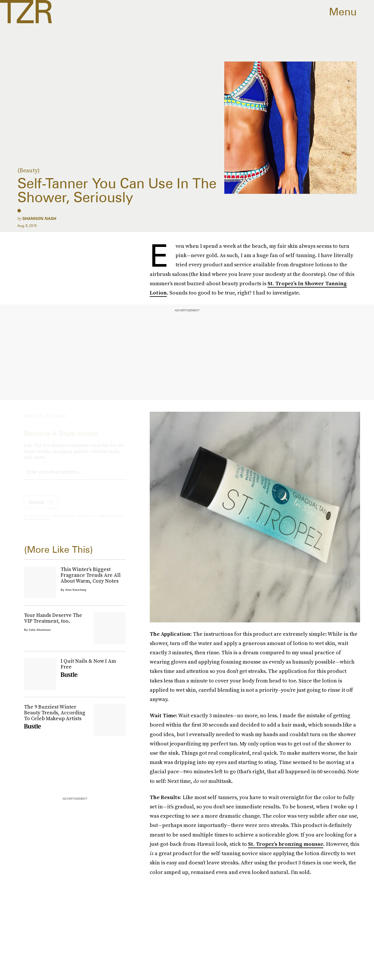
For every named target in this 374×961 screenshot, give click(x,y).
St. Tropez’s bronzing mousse (285, 844)
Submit (36, 507)
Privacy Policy (40, 524)
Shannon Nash (39, 218)
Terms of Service (111, 521)
